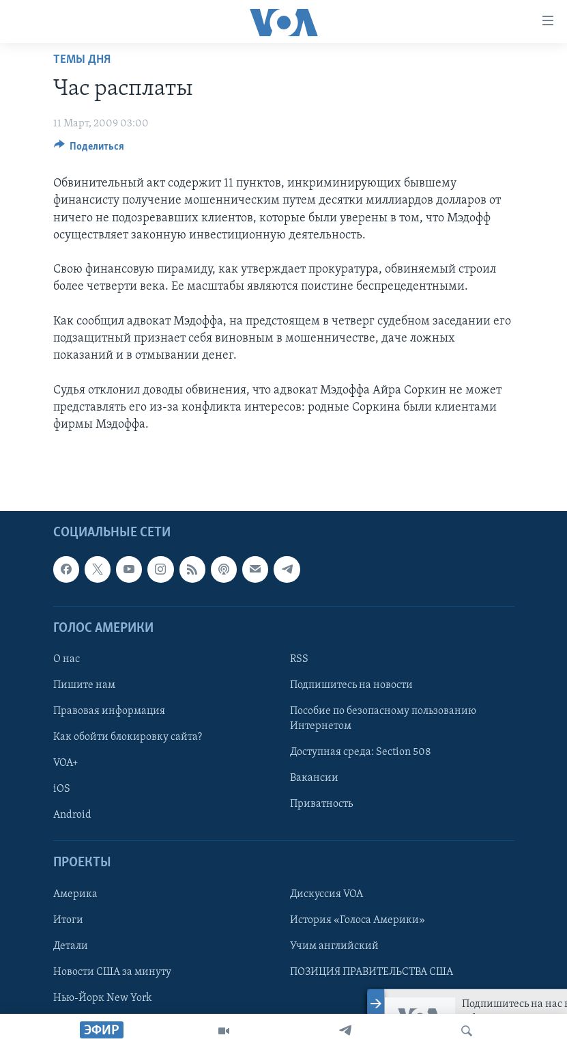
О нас (66, 659)
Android (72, 815)
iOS (61, 789)
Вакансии (314, 778)
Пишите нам (84, 685)
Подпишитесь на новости (351, 685)
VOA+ (65, 763)
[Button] (89, 150)
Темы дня (82, 59)
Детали (70, 946)
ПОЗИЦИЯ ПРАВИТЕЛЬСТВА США (371, 972)
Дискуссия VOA (326, 894)
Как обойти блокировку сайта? (127, 737)
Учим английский (334, 946)
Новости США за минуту (112, 972)
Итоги (68, 920)
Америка (75, 894)
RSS (299, 659)
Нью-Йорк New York (102, 998)
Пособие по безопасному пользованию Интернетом (383, 719)
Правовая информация (109, 711)
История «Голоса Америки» (357, 920)
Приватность (321, 804)
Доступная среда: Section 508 (360, 752)
